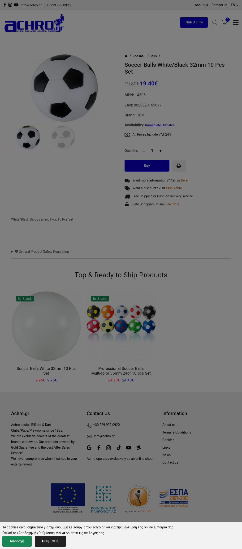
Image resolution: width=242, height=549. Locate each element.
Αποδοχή (17, 541)
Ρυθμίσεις (50, 541)
